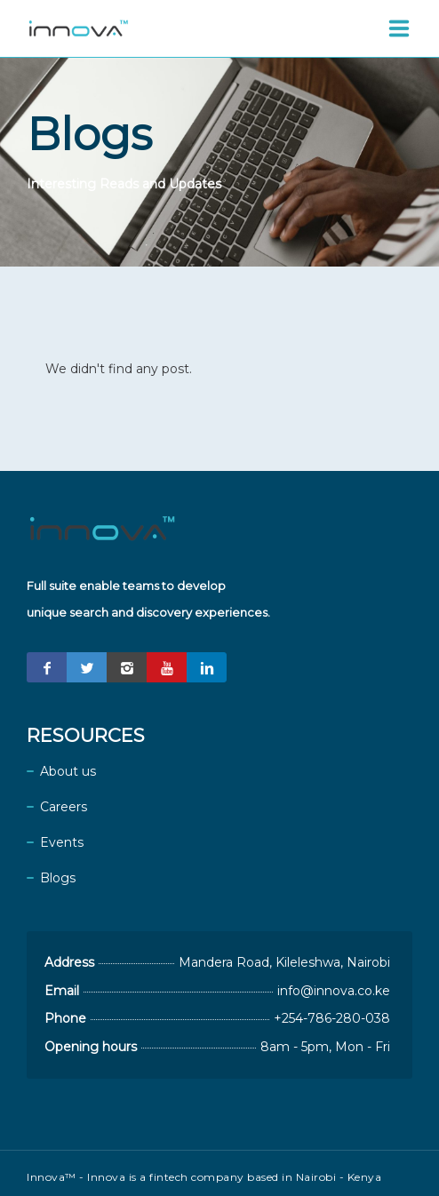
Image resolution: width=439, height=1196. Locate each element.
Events (62, 842)
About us (68, 771)
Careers (63, 807)
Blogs (58, 878)
